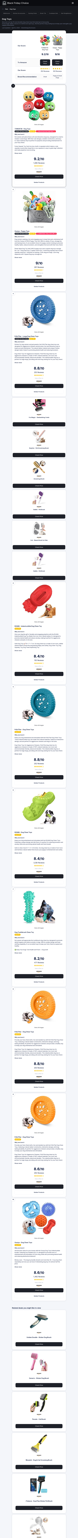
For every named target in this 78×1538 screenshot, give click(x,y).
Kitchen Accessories (19, 13)
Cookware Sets (53, 13)
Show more (18, 153)
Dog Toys (13, 9)
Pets (6, 9)
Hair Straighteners (66, 13)
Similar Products (39, 182)
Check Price (45, 62)
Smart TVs (43, 13)
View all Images (39, 124)
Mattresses (6, 13)
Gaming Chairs (32, 13)
